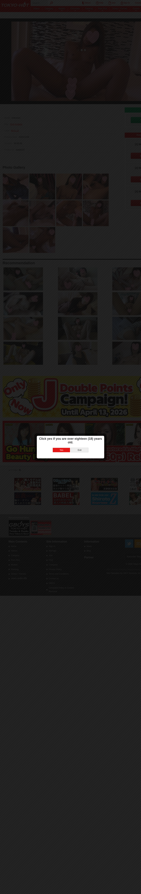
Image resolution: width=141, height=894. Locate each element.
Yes (61, 450)
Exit (80, 450)
